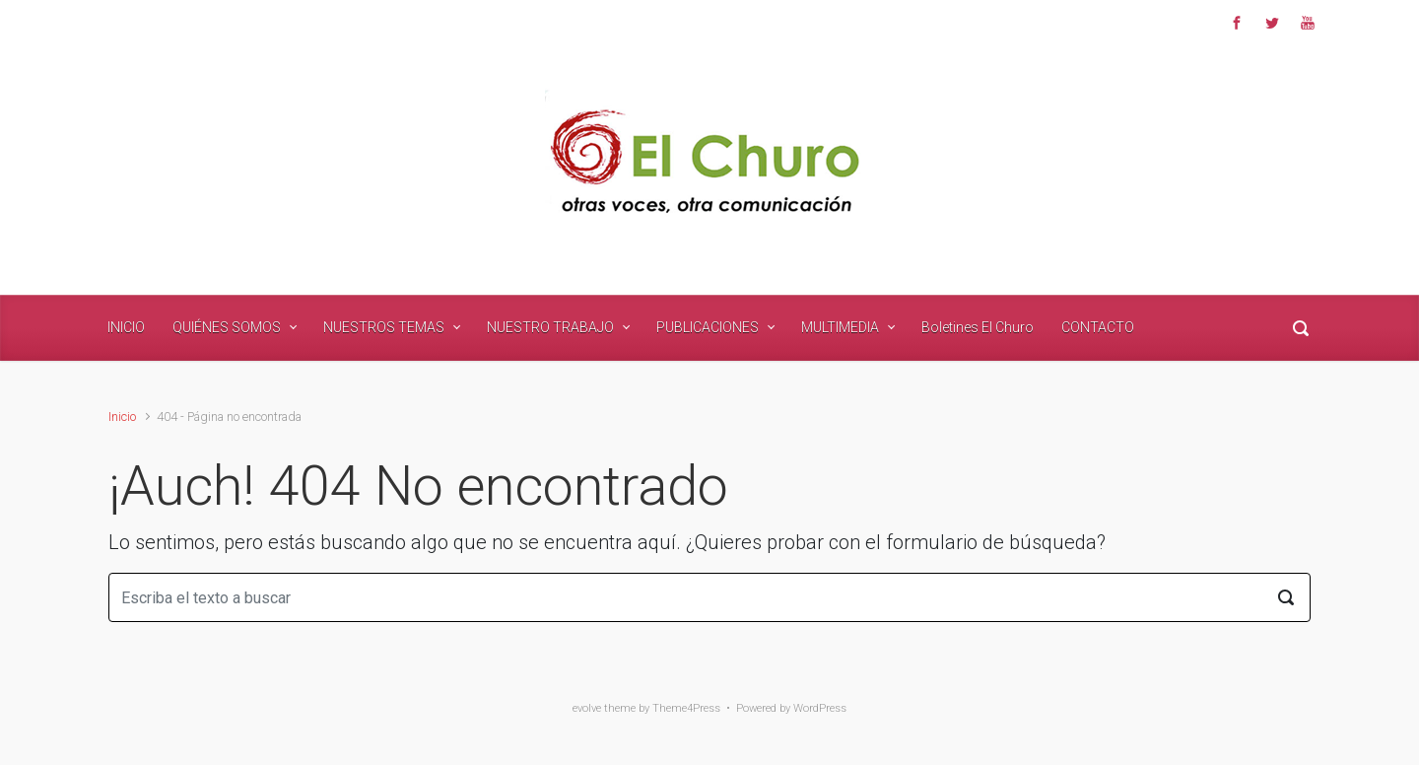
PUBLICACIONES (707, 327)
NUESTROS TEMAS (383, 327)
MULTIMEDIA (840, 327)
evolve (587, 708)
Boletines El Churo (977, 327)
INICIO (126, 327)
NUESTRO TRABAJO (550, 327)
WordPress (819, 708)
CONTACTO (1097, 327)
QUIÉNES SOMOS (226, 327)
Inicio (122, 416)
